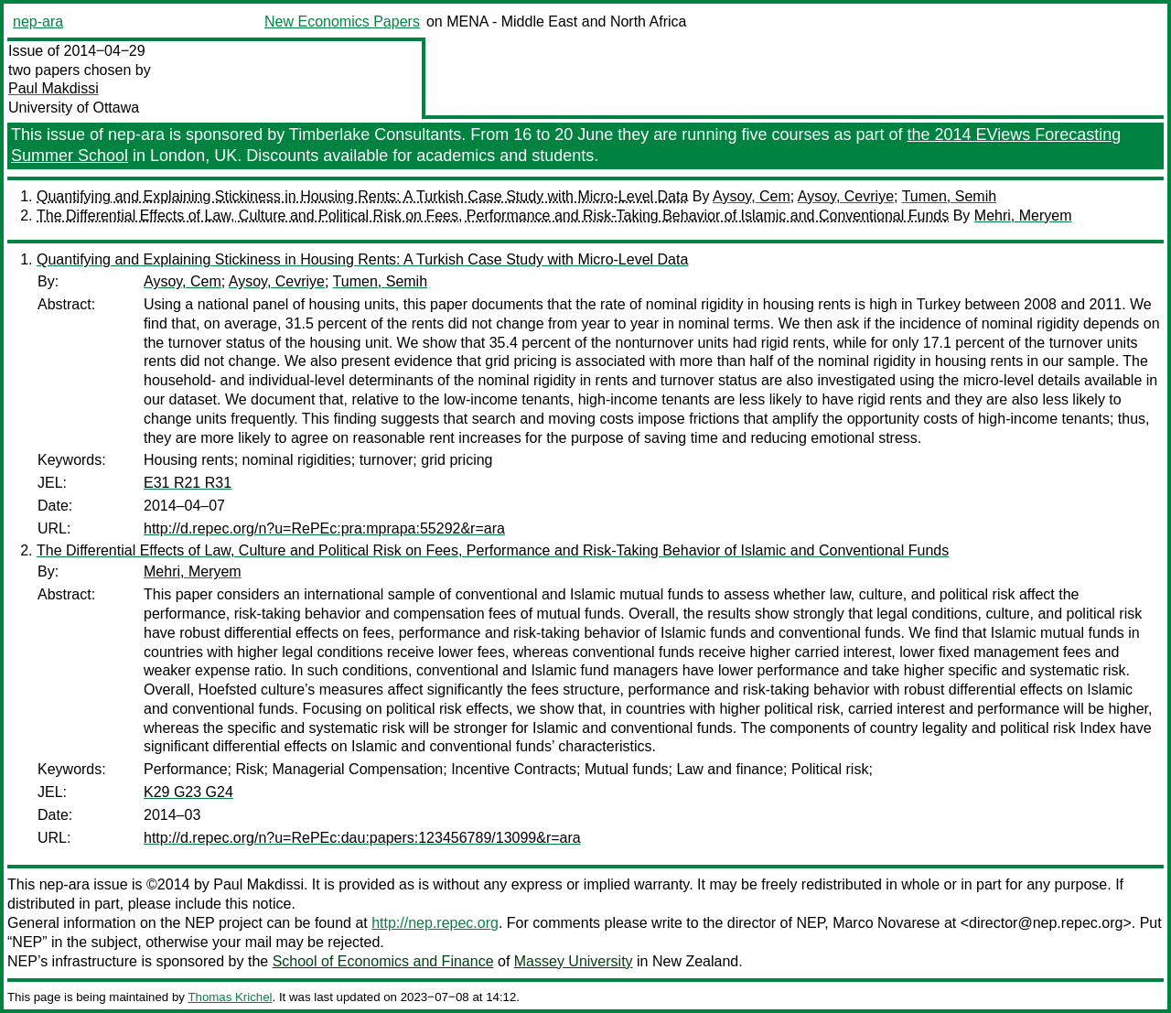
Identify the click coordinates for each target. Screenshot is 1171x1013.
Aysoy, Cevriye (846, 196)
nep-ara (38, 21)
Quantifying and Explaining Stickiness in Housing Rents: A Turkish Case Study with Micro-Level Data (362, 196)
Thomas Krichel (230, 997)
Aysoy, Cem (751, 196)
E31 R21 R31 (187, 482)
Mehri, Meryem (1023, 215)
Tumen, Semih (949, 196)
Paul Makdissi (53, 88)
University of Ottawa (73, 107)
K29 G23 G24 (188, 792)
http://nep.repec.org (435, 923)
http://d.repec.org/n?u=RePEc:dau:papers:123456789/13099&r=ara (362, 838)
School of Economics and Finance (383, 961)
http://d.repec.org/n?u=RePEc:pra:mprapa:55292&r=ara (324, 528)
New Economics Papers (342, 21)
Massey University (573, 961)
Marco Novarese (886, 923)
